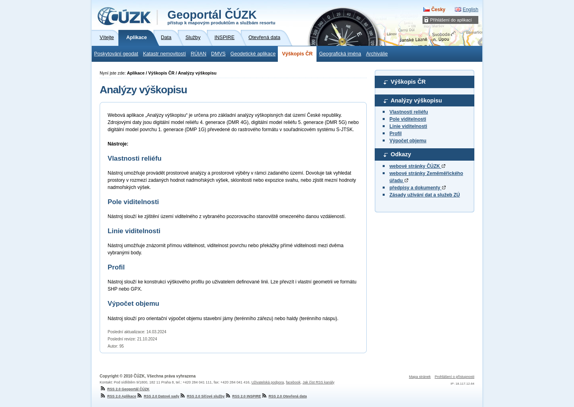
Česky (438, 9)
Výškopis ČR (297, 54)
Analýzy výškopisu (416, 100)
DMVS (218, 54)
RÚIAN (198, 54)
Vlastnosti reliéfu (408, 112)
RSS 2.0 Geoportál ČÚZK (124, 389)
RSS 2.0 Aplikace (118, 396)
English (470, 9)
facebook (293, 382)
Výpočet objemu (408, 141)
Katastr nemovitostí (164, 54)
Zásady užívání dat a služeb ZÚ (424, 195)
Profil (395, 133)
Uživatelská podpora (268, 382)
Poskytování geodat (116, 54)
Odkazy (401, 154)
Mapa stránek (420, 377)
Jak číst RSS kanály (318, 382)
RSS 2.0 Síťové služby (202, 396)
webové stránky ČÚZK (417, 166)
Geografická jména (340, 54)
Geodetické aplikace (252, 54)
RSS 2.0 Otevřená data (284, 396)
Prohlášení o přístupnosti (454, 377)
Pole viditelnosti (407, 119)
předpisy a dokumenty (417, 188)
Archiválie (377, 54)
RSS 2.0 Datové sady (157, 396)
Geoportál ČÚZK (221, 16)
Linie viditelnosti (408, 126)
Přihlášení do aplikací (451, 20)
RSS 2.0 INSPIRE (243, 396)
